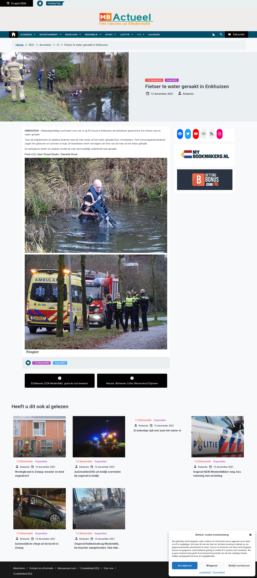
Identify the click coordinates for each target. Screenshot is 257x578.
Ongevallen (171, 80)
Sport (109, 34)
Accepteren (185, 565)
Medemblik (91, 34)
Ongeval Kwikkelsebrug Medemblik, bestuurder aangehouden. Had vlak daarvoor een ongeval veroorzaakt (96, 547)
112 (139, 34)
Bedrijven (71, 34)
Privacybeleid (219, 572)
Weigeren (212, 565)
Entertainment (49, 34)
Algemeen (26, 34)
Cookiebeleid (205, 572)
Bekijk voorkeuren (239, 565)
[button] (250, 534)
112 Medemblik (154, 80)
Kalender (154, 34)
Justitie (125, 34)
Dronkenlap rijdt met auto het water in (157, 430)
